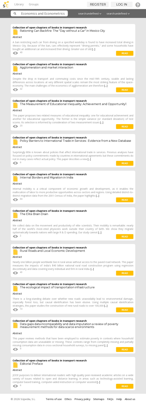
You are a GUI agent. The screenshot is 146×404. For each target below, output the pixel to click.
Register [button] (98, 4)
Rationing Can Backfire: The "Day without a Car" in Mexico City (62, 30)
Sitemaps (98, 399)
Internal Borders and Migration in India (46, 177)
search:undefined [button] (89, 13)
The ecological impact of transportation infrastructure (57, 287)
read (125, 53)
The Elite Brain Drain (34, 214)
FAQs (110, 399)
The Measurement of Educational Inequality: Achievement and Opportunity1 (73, 104)
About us (130, 399)
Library (19, 4)
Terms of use (54, 399)
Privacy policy (82, 399)
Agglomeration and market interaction (46, 67)
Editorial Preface (31, 363)
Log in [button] (121, 4)
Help (119, 399)
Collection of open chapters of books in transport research (50, 27)
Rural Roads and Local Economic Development (52, 250)
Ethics (68, 399)
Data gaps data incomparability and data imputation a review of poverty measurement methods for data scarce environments (69, 325)
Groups (34, 4)
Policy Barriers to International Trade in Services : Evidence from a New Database (75, 140)
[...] (93, 49)
